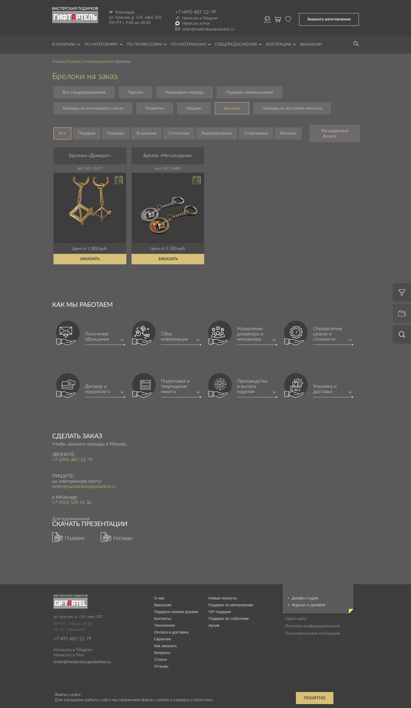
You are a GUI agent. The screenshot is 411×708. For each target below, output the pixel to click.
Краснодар (124, 12)
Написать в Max (196, 23)
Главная (58, 61)
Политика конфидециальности (312, 626)
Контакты (162, 618)
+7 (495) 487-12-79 (195, 12)
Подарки (86, 133)
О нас (159, 598)
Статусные (179, 133)
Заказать (90, 259)
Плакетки (154, 108)
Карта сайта (295, 619)
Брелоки (232, 108)
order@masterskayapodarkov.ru (208, 29)
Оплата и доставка (171, 632)
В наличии (63, 44)
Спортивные (256, 133)
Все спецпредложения (84, 92)
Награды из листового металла (292, 108)
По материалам (188, 44)
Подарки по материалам (230, 605)
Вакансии (311, 44)
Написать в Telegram (200, 18)
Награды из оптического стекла (93, 108)
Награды (115, 133)
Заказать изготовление (329, 19)
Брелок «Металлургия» (167, 155)
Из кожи (288, 133)
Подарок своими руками (249, 92)
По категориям (101, 44)
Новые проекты (222, 598)
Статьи (160, 659)
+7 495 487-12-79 (72, 639)
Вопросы (162, 652)
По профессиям (144, 44)
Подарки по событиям (228, 618)
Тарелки (135, 92)
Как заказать (165, 645)
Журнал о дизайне (309, 605)
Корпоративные (217, 133)
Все (62, 133)
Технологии (164, 625)
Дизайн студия (305, 598)
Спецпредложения (236, 44)
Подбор (73, 61)
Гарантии (162, 639)
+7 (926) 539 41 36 (71, 502)
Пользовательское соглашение (312, 633)
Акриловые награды (184, 92)
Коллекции (278, 44)
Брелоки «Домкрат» (90, 155)
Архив (213, 625)
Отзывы (161, 666)
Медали (194, 108)
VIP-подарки (219, 611)
